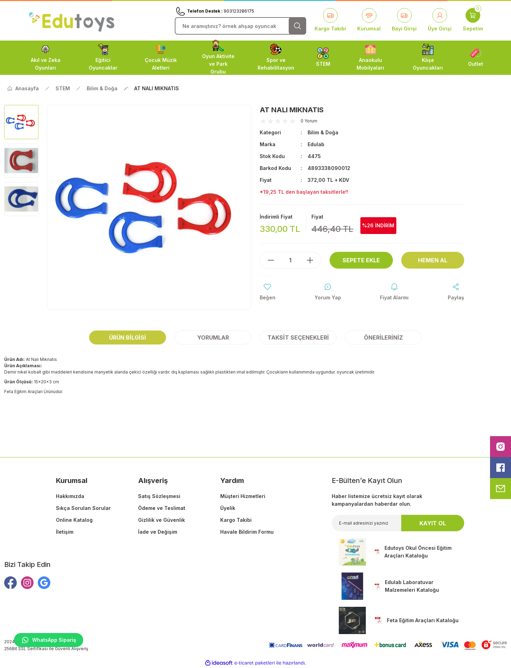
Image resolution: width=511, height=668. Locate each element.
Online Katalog (74, 520)
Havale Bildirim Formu (247, 532)
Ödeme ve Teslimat (161, 508)
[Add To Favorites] (267, 292)
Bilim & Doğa (323, 132)
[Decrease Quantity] (267, 260)
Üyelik (227, 508)
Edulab (316, 144)
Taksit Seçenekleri (298, 337)
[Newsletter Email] (398, 523)
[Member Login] (440, 20)
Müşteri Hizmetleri (242, 496)
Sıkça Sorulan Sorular (83, 508)
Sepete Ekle (361, 260)
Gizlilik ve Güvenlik (161, 520)
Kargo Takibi (236, 520)
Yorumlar (213, 337)
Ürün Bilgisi (127, 337)
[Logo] (71, 20)
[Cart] (473, 20)
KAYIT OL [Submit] (432, 523)
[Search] (240, 26)
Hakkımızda (70, 496)
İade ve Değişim (157, 532)
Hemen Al (432, 260)
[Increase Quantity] (313, 260)
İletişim (64, 532)
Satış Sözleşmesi (159, 496)
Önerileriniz (383, 337)
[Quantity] (290, 260)
